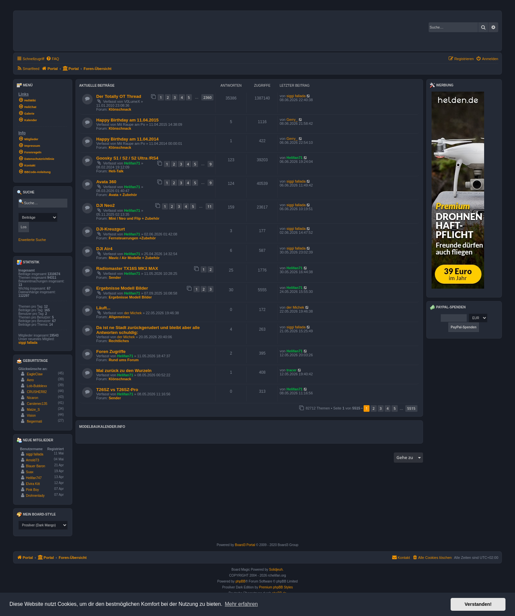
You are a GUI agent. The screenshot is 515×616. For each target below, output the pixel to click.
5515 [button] (411, 408)
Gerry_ (292, 119)
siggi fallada (295, 96)
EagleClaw (35, 374)
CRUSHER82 (37, 392)
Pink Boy (32, 490)
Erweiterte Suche (32, 240)
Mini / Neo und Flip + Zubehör (134, 218)
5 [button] (394, 408)
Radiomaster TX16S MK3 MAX (127, 268)
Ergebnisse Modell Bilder (122, 288)
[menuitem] (52, 59)
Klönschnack (120, 109)
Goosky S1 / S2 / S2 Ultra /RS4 (127, 158)
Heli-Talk (116, 171)
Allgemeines (119, 317)
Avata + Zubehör (123, 195)
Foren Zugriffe (110, 351)
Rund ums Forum (124, 360)
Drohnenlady (35, 495)
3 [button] (381, 408)
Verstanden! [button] (478, 604)
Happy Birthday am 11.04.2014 (127, 139)
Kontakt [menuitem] (401, 557)
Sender (115, 277)
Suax (30, 472)
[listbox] (43, 525)
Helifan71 (132, 163)
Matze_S (33, 409)
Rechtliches (119, 341)
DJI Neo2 (105, 205)
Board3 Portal (245, 545)
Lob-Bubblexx (37, 386)
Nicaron (32, 398)
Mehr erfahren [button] (241, 604)
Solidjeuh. (276, 569)
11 (210, 206)
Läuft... (103, 307)
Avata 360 (106, 181)
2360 (207, 97)
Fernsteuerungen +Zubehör (132, 238)
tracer (291, 370)
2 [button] (373, 408)
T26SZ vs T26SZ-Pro (117, 389)
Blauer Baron (35, 466)
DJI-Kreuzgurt (110, 229)
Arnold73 (32, 460)
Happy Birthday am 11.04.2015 (127, 120)
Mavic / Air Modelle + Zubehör (134, 258)
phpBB (240, 581)
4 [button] (388, 408)
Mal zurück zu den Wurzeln (123, 370)
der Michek (133, 313)
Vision (31, 415)
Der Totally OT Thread (118, 96)
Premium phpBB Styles (276, 587)
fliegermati (34, 421)
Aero (30, 380)
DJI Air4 (104, 248)
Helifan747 (34, 478)
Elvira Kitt (33, 484)
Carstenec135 (37, 404)
